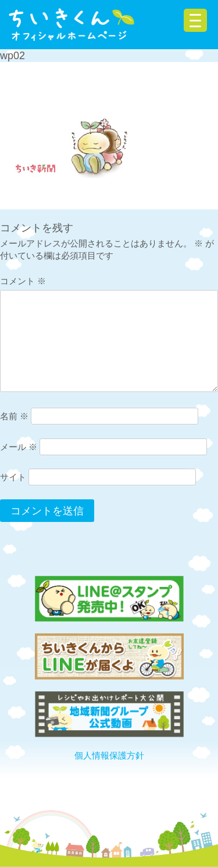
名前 (14, 416)
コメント (23, 281)
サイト (13, 477)
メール (18, 447)
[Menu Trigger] (195, 20)
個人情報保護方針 (109, 755)
